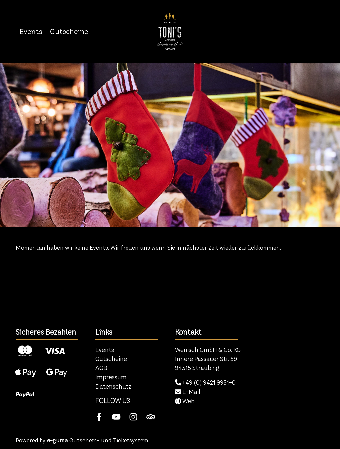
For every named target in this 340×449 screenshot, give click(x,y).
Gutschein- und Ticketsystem (97, 440)
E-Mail (187, 392)
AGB (101, 368)
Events (31, 31)
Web (185, 401)
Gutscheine (69, 31)
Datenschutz (113, 386)
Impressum (111, 377)
